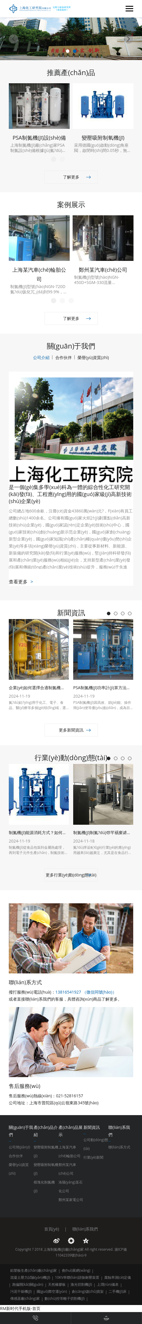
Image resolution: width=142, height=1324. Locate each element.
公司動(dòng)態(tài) (95, 1144)
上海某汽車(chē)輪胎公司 (70, 1151)
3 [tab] (71, 300)
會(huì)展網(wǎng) (76, 1270)
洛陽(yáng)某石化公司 (71, 1186)
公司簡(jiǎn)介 (20, 1147)
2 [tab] (74, 51)
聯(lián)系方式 (119, 1147)
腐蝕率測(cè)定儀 (117, 1277)
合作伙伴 (63, 357)
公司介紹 (41, 357)
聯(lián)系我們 (85, 1229)
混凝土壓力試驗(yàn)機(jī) (30, 1277)
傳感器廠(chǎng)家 (25, 1298)
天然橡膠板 (57, 1284)
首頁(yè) (51, 1229)
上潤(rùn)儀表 (108, 1284)
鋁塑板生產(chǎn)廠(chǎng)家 (33, 1270)
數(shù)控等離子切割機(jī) (65, 1298)
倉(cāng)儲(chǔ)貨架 (88, 1291)
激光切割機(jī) (81, 1284)
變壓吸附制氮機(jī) (46, 1151)
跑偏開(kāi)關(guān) (27, 1284)
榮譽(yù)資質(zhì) (93, 357)
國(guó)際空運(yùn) (52, 1291)
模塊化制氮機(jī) (44, 1186)
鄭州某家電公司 (71, 1199)
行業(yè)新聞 (93, 1157)
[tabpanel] (71, 39)
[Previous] (13, 39)
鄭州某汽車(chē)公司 (67, 1169)
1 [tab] (67, 51)
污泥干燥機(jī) (21, 1291)
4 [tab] (129, 613)
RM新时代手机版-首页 (20, 1308)
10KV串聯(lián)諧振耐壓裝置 (77, 1277)
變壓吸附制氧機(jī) (46, 1169)
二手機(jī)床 (117, 1291)
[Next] (128, 39)
